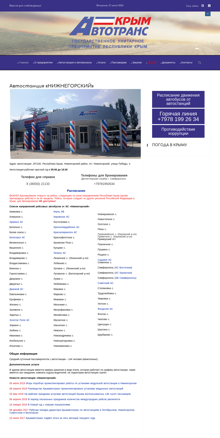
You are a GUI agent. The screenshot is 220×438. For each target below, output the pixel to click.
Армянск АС (16, 222)
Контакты (186, 62)
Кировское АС (61, 216)
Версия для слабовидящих (25, 5)
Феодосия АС (105, 308)
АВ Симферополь (125, 278)
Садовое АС (105, 259)
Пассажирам (118, 62)
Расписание (76, 190)
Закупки (137, 62)
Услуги (102, 62)
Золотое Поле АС (19, 320)
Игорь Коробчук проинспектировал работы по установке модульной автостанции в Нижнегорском (81, 383)
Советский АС (105, 283)
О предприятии (43, 62)
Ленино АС (60, 253)
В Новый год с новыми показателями (49, 404)
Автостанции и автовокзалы (75, 62)
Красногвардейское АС (67, 227)
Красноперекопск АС (65, 232)
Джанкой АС (16, 289)
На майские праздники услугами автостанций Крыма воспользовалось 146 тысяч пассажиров (77, 394)
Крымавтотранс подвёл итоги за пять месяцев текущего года (60, 418)
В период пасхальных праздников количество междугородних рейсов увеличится (74, 399)
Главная (24, 62)
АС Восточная (123, 267)
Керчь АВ (59, 211)
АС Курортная (123, 272)
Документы (168, 62)
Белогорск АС (17, 237)
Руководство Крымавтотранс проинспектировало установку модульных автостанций (75, 388)
